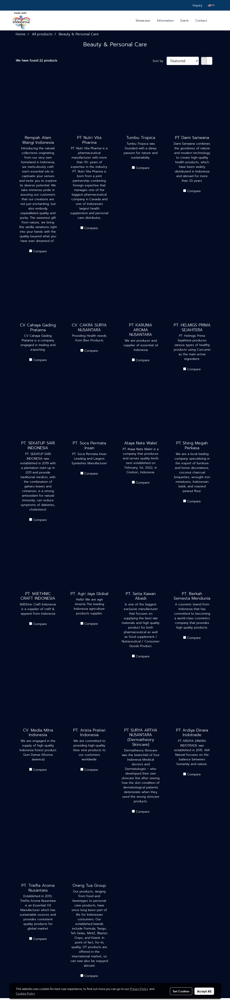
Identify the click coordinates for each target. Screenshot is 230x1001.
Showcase (143, 20)
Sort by (160, 61)
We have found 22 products (36, 60)
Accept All (204, 991)
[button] (214, 20)
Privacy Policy (139, 989)
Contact (201, 20)
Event (184, 20)
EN (211, 5)
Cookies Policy (25, 993)
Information (165, 20)
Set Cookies (181, 991)
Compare (40, 251)
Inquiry (197, 5)
